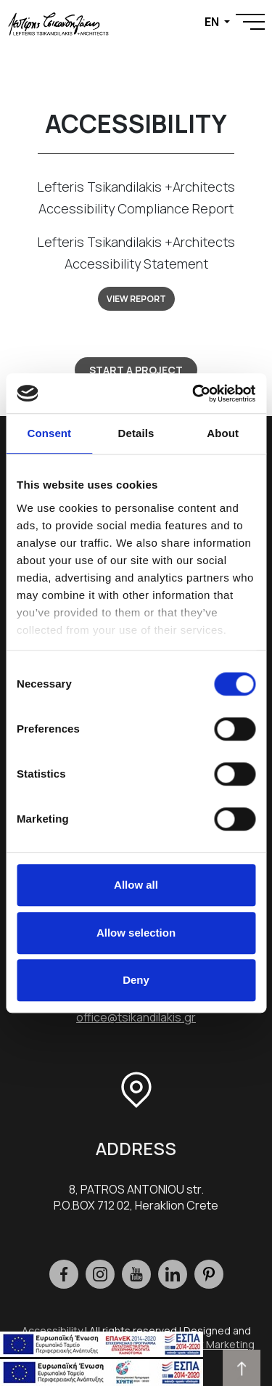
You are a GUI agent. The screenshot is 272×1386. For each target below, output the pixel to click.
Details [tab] (136, 433)
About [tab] (223, 433)
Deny (136, 980)
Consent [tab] (49, 433)
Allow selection (136, 932)
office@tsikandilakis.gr (136, 1017)
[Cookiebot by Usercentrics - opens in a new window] (193, 393)
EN (213, 22)
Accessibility (52, 1330)
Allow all (136, 885)
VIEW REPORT (136, 299)
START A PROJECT (136, 370)
